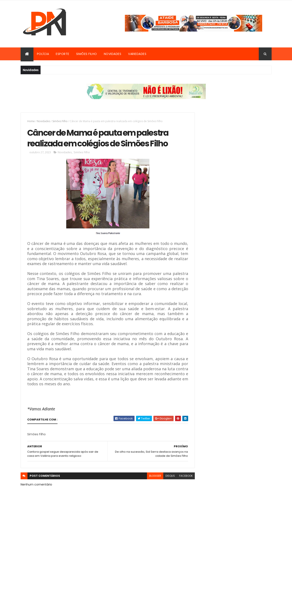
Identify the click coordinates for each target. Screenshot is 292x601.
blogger (146, 499)
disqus (160, 499)
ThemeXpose (143, 595)
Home (31, 121)
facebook (176, 499)
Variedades (137, 54)
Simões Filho (86, 54)
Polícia (43, 54)
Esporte (62, 54)
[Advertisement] (233, 142)
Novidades (112, 54)
